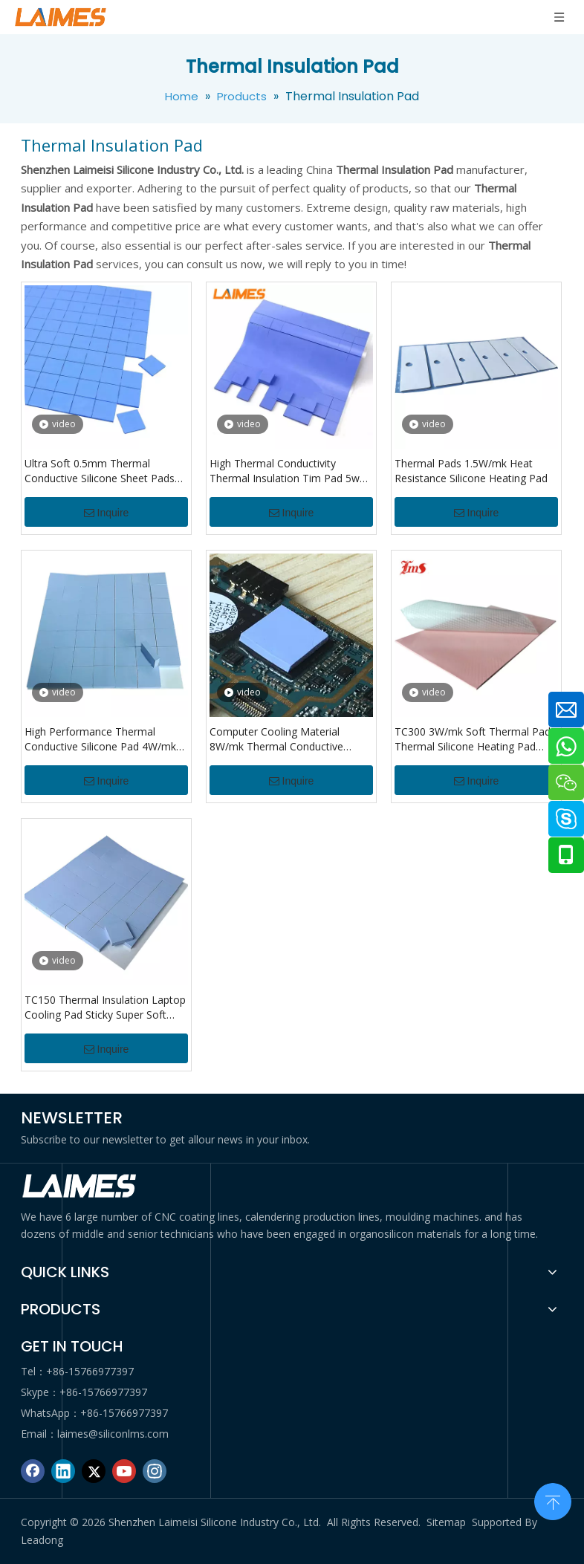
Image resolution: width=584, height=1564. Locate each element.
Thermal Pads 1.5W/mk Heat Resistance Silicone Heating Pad (471, 470)
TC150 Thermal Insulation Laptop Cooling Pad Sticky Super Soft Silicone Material (105, 1007)
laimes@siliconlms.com (113, 1434)
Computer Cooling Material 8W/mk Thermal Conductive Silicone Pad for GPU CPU (276, 739)
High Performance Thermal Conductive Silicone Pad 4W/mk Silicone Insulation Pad (100, 739)
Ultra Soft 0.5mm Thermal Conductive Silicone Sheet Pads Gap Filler (100, 471)
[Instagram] (154, 1471)
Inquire (106, 513)
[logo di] (80, 1186)
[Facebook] (33, 1471)
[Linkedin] (63, 1471)
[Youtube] (124, 1471)
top (553, 1500)
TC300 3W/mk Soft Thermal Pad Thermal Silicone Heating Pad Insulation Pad (473, 739)
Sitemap (446, 1522)
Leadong (42, 1540)
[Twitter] (94, 1471)
